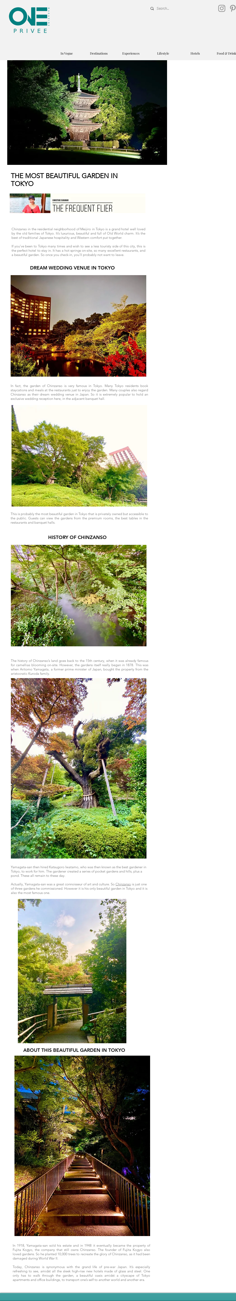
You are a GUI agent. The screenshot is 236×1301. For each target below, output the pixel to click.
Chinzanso (123, 884)
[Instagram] (222, 8)
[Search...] (182, 8)
